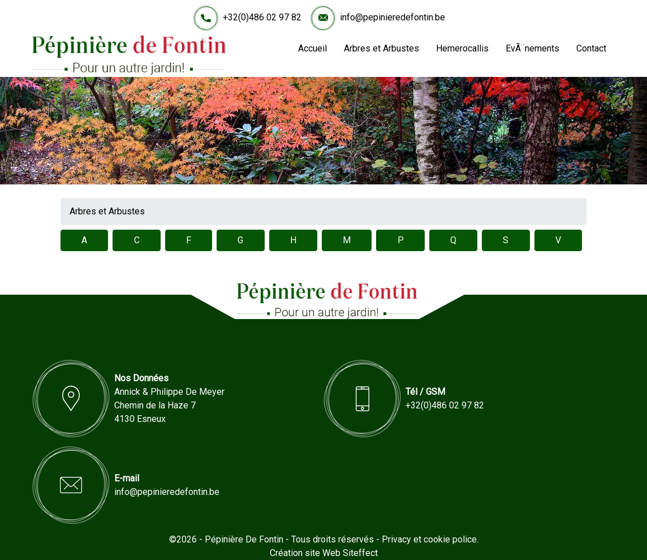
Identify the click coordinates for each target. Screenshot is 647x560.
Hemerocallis (462, 48)
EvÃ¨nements (532, 48)
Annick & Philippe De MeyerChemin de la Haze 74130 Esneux (169, 405)
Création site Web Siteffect (324, 553)
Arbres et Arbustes (381, 48)
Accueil (312, 48)
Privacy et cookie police (429, 539)
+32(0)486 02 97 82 (262, 17)
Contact (591, 48)
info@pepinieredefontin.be (392, 17)
